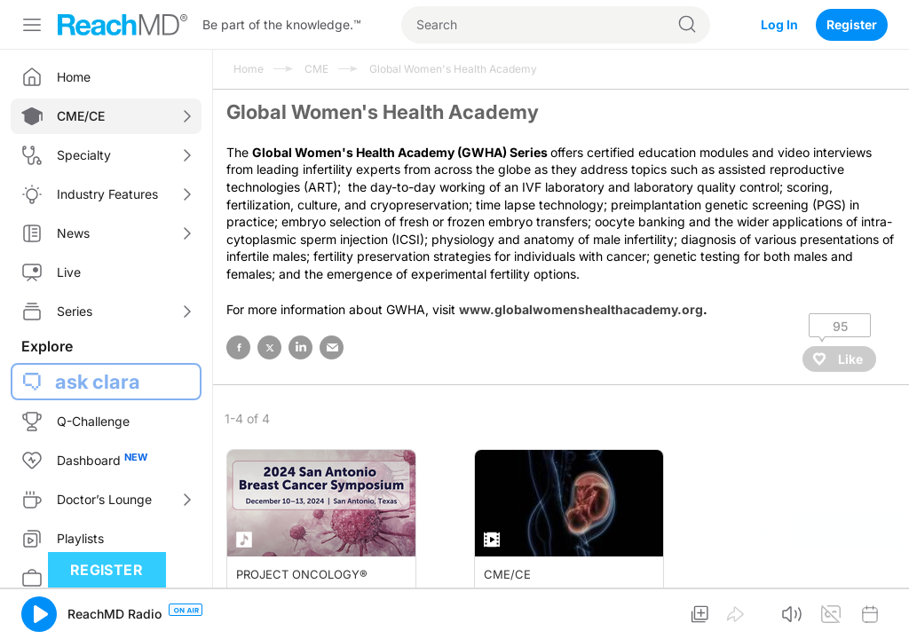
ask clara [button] (97, 381)
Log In (779, 24)
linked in (300, 347)
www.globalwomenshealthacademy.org (581, 309)
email (332, 347)
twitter (269, 347)
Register (851, 24)
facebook (238, 347)
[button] (39, 614)
